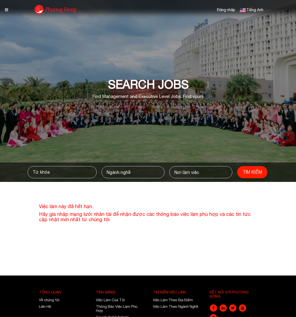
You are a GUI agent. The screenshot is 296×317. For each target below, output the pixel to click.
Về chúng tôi (49, 300)
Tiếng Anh (254, 10)
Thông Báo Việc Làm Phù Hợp (116, 308)
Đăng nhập (226, 10)
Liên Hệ (45, 306)
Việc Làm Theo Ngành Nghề (175, 306)
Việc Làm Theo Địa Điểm (173, 300)
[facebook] (213, 308)
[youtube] (242, 308)
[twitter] (232, 308)
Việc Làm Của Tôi (110, 300)
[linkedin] (223, 308)
